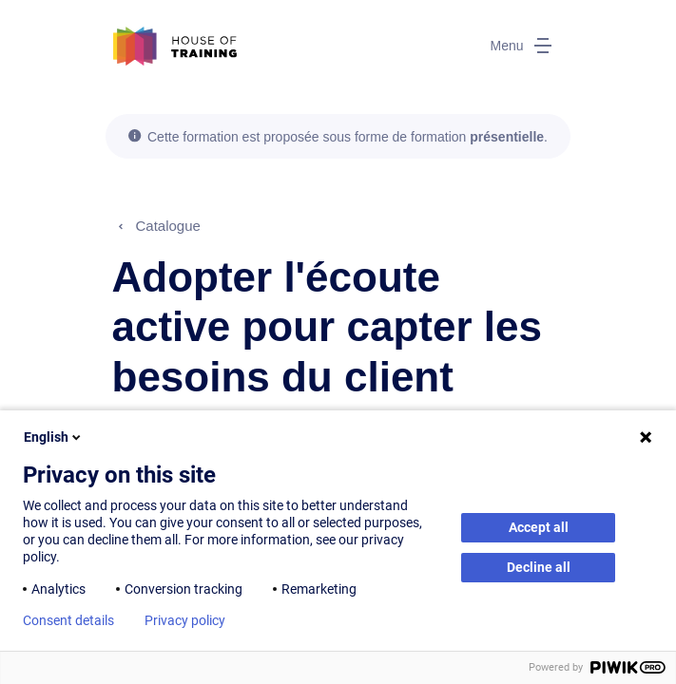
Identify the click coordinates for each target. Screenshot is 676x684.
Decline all (538, 567)
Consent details (68, 620)
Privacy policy (185, 620)
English (54, 437)
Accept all (539, 527)
